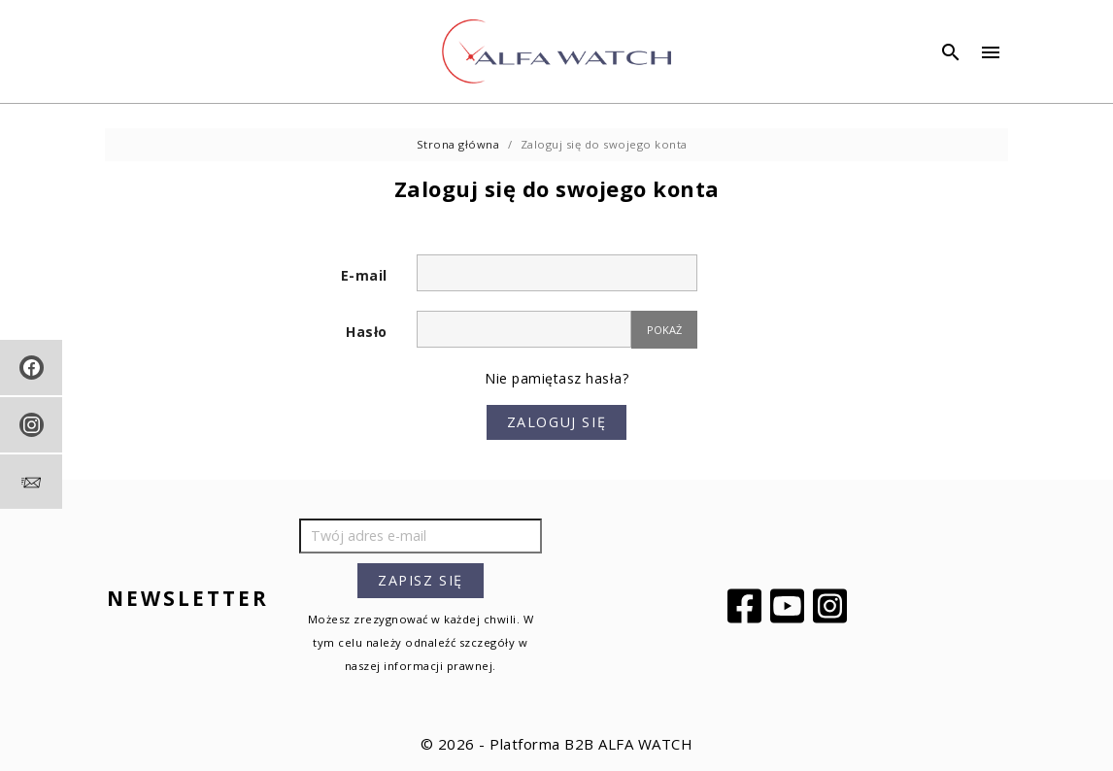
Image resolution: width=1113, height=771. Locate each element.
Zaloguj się (557, 422)
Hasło (367, 331)
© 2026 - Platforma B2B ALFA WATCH (557, 744)
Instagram (832, 606)
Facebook (746, 606)
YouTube (789, 606)
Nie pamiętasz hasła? (556, 378)
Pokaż (664, 329)
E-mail (364, 275)
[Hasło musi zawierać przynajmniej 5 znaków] (524, 329)
